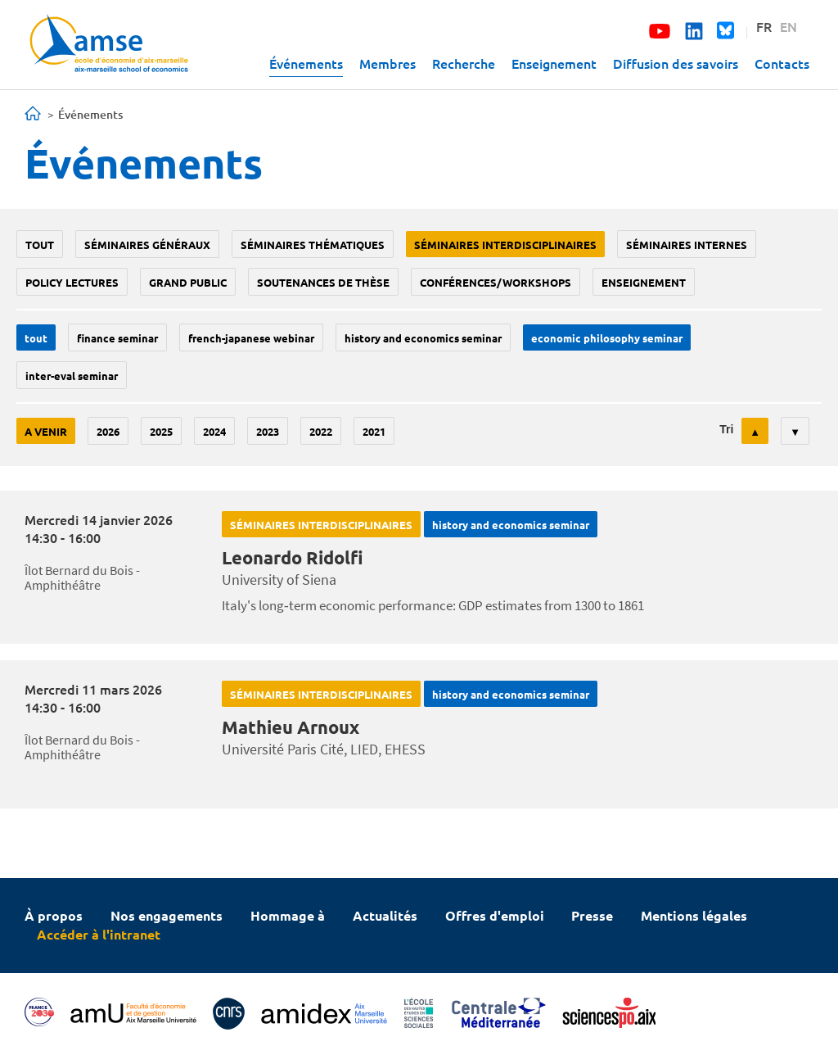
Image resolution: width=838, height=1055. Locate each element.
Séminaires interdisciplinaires (505, 244)
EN (788, 26)
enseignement (643, 282)
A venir (46, 431)
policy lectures (72, 282)
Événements (306, 63)
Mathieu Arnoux (290, 727)
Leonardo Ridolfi (292, 557)
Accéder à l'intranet (98, 934)
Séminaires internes (686, 244)
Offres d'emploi (494, 915)
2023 (267, 431)
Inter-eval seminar (71, 376)
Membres (387, 63)
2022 (320, 431)
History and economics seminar (423, 338)
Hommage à (287, 915)
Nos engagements (166, 915)
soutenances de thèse (323, 282)
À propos (54, 915)
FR (764, 26)
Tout (39, 244)
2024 (214, 431)
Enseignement (554, 63)
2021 (374, 431)
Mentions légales (694, 915)
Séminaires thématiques (313, 244)
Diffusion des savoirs (675, 63)
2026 (108, 431)
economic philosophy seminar (607, 338)
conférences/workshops (495, 282)
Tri (726, 429)
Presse (592, 915)
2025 (161, 431)
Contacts (782, 63)
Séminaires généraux (147, 244)
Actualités (385, 915)
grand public (188, 282)
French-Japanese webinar (251, 338)
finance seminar (117, 338)
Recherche (463, 63)
